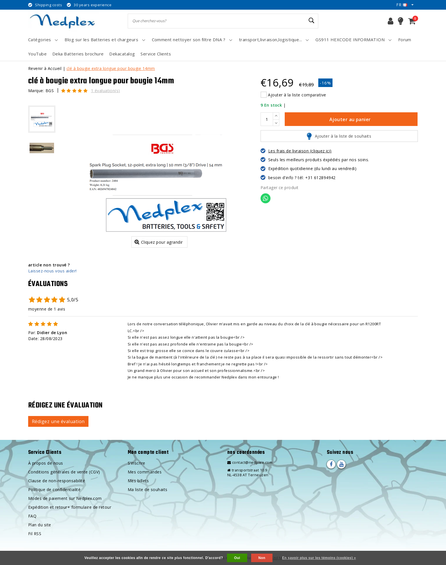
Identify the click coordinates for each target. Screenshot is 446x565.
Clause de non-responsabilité (56, 480)
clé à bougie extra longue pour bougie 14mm (111, 68)
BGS (50, 90)
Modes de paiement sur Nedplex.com (65, 498)
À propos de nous (45, 463)
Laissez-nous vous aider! (52, 271)
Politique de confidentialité (54, 489)
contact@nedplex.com (249, 462)
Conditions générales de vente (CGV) (64, 472)
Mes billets (138, 480)
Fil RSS (34, 533)
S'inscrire (136, 463)
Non (261, 558)
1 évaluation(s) (105, 90)
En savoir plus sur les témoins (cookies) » (319, 558)
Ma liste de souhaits (148, 489)
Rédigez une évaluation (58, 421)
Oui (237, 558)
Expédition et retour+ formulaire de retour (69, 507)
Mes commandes (145, 472)
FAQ (32, 516)
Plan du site (39, 524)
